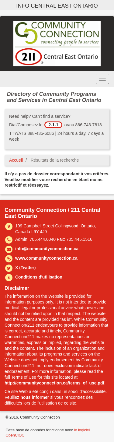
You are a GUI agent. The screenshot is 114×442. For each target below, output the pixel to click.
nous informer (34, 397)
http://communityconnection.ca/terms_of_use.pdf (54, 383)
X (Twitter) (25, 267)
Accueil (16, 160)
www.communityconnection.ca (46, 258)
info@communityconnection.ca (46, 248)
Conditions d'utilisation (38, 277)
